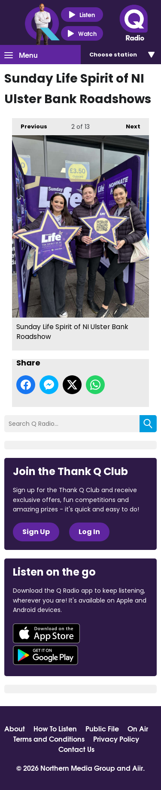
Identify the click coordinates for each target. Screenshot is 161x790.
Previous (29, 124)
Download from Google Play (45, 655)
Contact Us (76, 749)
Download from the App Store (46, 633)
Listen (82, 15)
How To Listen (55, 728)
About (14, 728)
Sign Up (36, 532)
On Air (138, 728)
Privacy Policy (116, 739)
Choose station (113, 54)
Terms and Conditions (49, 739)
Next (128, 124)
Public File (102, 728)
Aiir (137, 767)
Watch (82, 34)
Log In (89, 532)
